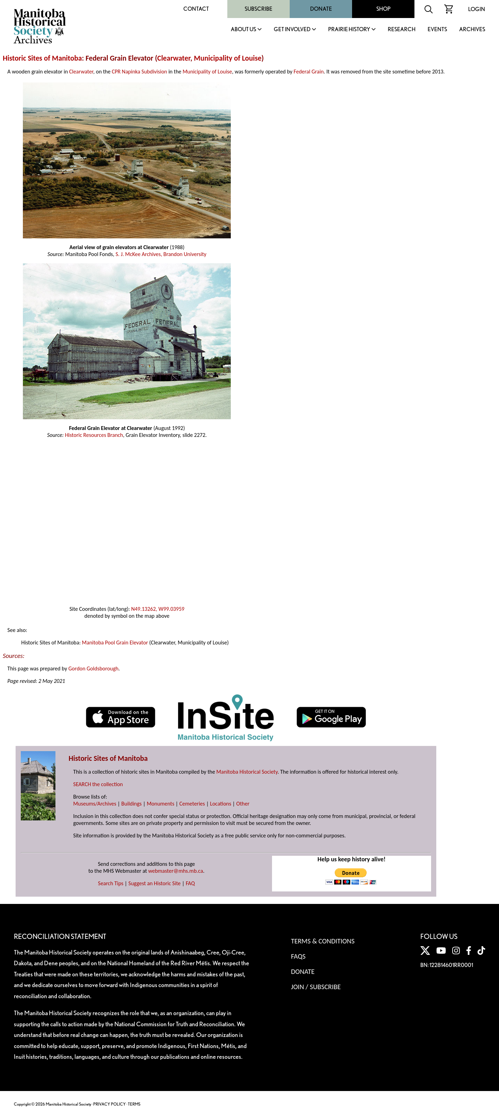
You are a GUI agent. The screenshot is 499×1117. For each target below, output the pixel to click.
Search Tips (110, 883)
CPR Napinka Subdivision (139, 71)
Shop (383, 9)
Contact (196, 9)
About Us (243, 30)
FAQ (190, 883)
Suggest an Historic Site (155, 883)
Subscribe (258, 9)
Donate (321, 9)
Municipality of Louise (228, 58)
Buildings (131, 803)
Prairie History (349, 30)
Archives (472, 30)
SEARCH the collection (98, 784)
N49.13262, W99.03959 (157, 609)
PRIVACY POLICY (109, 1104)
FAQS (298, 956)
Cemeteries (192, 803)
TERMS (134, 1104)
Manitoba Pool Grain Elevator (115, 642)
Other (243, 803)
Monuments (160, 803)
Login (476, 9)
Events (437, 30)
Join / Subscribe (316, 987)
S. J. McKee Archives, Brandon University (160, 254)
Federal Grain (309, 71)
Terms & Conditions (322, 941)
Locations (220, 803)
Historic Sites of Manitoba (42, 58)
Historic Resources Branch (94, 435)
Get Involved (292, 30)
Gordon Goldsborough (93, 668)
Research (401, 30)
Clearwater (173, 58)
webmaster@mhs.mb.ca (175, 871)
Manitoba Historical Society (247, 771)
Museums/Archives (94, 803)
